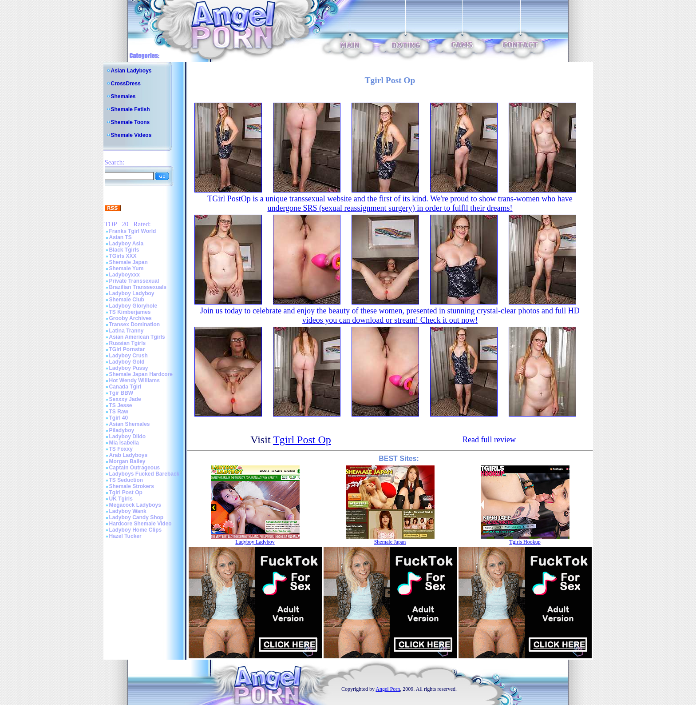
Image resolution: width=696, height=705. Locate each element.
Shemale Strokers (131, 486)
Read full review (489, 439)
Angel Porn (388, 689)
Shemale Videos (131, 135)
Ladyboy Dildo (127, 436)
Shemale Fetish (130, 109)
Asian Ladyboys (131, 71)
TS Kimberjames (130, 312)
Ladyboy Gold (127, 362)
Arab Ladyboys (128, 455)
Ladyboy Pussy (128, 368)
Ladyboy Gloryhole (133, 306)
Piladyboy (121, 430)
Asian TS (120, 237)
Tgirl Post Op (125, 492)
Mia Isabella (124, 443)
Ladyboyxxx (124, 275)
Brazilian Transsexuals (137, 287)
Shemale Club (126, 299)
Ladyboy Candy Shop (136, 517)
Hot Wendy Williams (134, 380)
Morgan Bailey (127, 461)
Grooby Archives (130, 318)
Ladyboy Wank (127, 511)
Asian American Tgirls (137, 337)
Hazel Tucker (125, 536)
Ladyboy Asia (126, 243)
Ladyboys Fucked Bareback (144, 474)
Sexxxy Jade (125, 399)
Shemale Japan (128, 262)
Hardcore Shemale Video (140, 524)
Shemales (123, 96)
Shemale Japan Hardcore (141, 374)
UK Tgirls (121, 499)
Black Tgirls (124, 250)
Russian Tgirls (127, 343)
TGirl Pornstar (127, 349)
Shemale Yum (126, 268)
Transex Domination (134, 324)
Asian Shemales (129, 424)
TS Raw (118, 412)
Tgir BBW (121, 393)
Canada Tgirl (125, 387)
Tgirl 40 (118, 418)
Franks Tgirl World (132, 231)
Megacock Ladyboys (135, 505)
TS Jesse (120, 405)
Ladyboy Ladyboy (131, 293)
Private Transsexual (134, 281)
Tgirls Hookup (524, 542)
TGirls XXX (123, 256)
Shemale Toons (130, 122)
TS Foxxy (121, 449)
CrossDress (126, 83)
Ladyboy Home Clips (135, 530)
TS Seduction (126, 480)
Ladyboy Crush (128, 355)
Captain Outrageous (134, 468)
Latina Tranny (126, 331)
